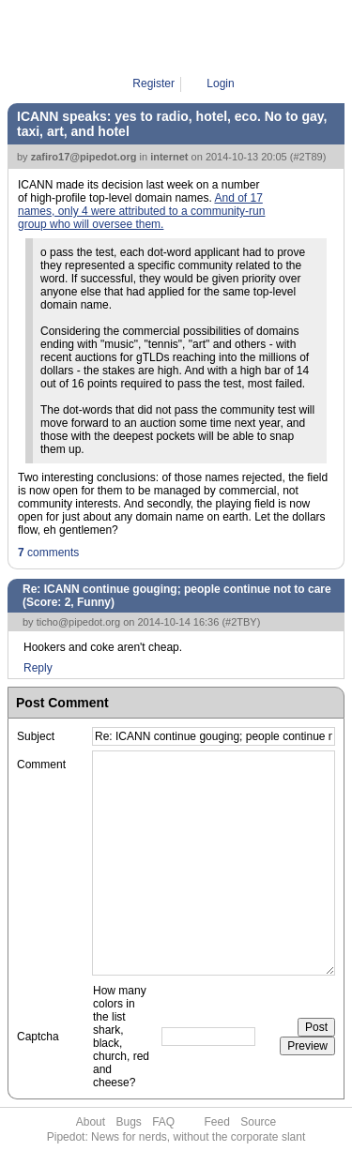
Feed (217, 1121)
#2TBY (241, 622)
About (90, 1121)
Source (258, 1121)
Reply (38, 667)
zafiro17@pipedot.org (84, 156)
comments (48, 552)
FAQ (163, 1121)
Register (153, 83)
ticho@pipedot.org (78, 622)
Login (220, 83)
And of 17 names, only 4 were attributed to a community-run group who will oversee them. (141, 211)
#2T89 (307, 156)
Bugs (128, 1121)
